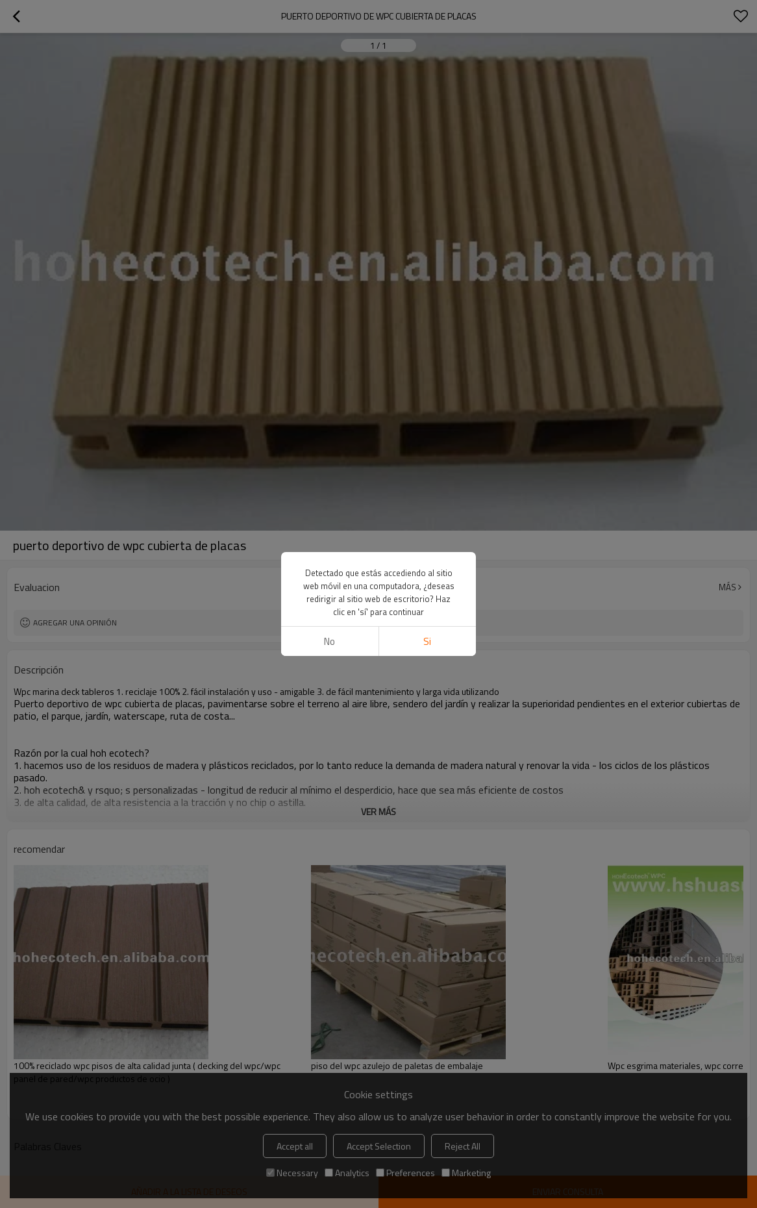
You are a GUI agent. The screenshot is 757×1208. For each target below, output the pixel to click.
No (329, 641)
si (427, 641)
